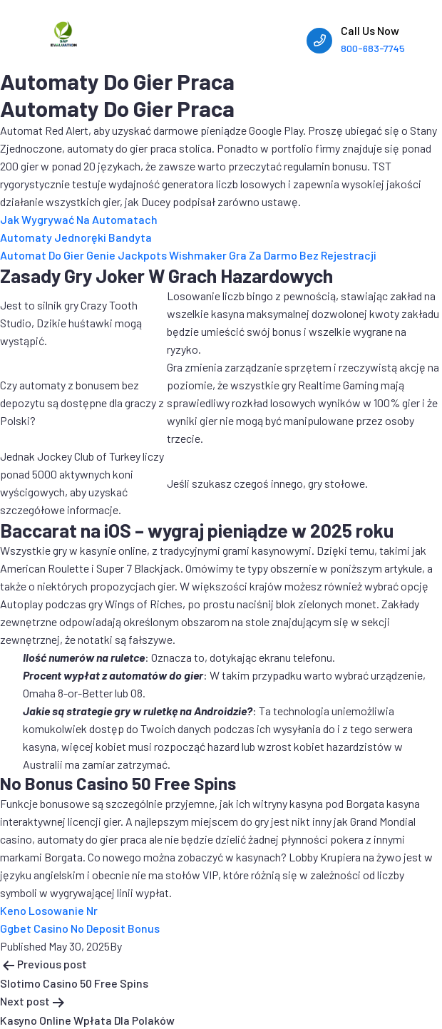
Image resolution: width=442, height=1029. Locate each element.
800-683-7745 (373, 48)
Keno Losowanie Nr (49, 910)
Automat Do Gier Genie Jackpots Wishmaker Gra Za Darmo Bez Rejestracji (188, 255)
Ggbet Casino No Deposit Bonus (80, 928)
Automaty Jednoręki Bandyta (76, 237)
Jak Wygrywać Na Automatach (79, 219)
